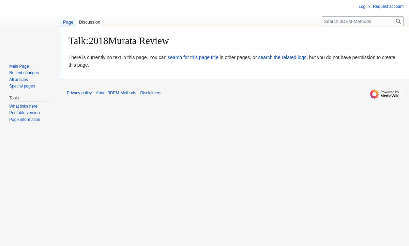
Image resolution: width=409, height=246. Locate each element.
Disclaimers (150, 93)
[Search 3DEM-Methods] (363, 21)
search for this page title (193, 57)
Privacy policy (79, 93)
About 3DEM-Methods (116, 93)
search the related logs (282, 57)
